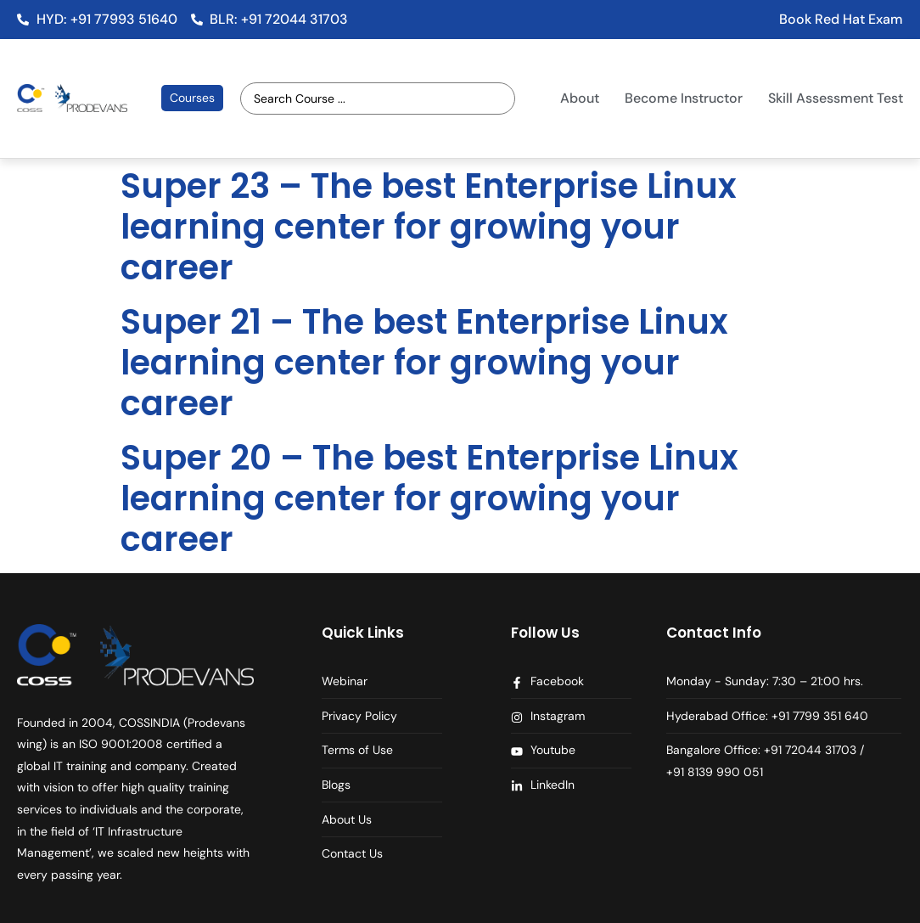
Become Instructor (684, 98)
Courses (192, 97)
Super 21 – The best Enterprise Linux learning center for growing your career (424, 362)
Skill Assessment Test (835, 98)
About (579, 98)
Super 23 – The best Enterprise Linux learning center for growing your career (429, 226)
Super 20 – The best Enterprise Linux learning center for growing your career (429, 498)
